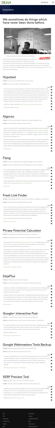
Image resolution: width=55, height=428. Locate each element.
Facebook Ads (6, 421)
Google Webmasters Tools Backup (27, 344)
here (31, 218)
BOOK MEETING (44, 2)
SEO (4, 413)
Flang (7, 158)
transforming (47, 67)
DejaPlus (9, 276)
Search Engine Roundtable (41, 130)
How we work (32, 424)
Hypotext (9, 77)
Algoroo (8, 116)
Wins (30, 421)
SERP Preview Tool (16, 377)
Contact (30, 416)
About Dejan (31, 413)
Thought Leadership (33, 418)
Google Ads (5, 418)
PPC (4, 416)
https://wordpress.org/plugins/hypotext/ (31, 104)
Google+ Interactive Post (20, 313)
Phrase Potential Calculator (22, 230)
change (26, 67)
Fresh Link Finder (15, 195)
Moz (23, 132)
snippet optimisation (18, 380)
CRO (4, 426)
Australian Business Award (27, 242)
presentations (22, 183)
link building (33, 67)
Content (4, 424)
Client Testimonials (33, 426)
